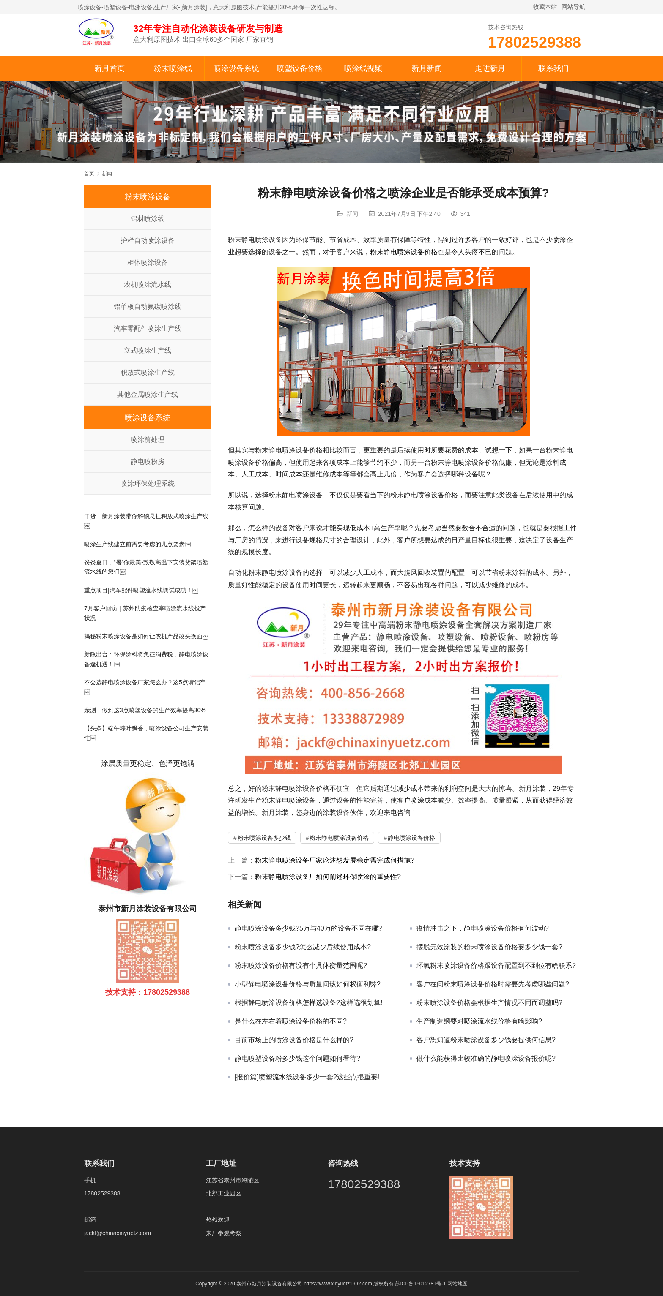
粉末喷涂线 (173, 68)
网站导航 (573, 6)
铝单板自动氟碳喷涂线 (147, 306)
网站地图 (457, 1284)
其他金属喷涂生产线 (147, 394)
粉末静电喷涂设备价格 (404, 252)
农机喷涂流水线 (147, 284)
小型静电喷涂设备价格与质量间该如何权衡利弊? (308, 984)
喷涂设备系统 (236, 68)
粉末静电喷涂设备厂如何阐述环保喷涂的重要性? (328, 876)
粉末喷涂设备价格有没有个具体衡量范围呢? (301, 965)
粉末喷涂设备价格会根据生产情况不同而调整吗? (489, 1002)
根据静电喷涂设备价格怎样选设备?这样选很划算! (308, 1002)
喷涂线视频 (363, 68)
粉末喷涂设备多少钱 (264, 837)
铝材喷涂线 (147, 218)
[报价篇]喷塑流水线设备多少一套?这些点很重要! (307, 1077)
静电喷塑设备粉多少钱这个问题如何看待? (297, 1058)
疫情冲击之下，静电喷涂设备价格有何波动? (482, 928)
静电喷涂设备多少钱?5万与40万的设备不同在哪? (308, 928)
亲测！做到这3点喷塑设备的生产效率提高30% (145, 710)
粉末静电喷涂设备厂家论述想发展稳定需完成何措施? (334, 860)
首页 (89, 174)
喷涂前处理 (147, 439)
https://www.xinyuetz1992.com (338, 1284)
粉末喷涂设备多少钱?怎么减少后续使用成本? (303, 946)
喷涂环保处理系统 (148, 483)
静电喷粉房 (147, 461)
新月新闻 (426, 68)
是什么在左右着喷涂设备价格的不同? (291, 1021)
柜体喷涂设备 (147, 262)
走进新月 (490, 68)
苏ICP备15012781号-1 (421, 1284)
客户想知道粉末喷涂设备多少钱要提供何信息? (486, 1039)
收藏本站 (545, 6)
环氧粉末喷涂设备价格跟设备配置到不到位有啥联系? (496, 965)
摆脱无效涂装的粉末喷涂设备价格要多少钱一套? (489, 946)
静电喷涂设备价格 (411, 837)
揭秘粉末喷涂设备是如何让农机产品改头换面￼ (146, 636)
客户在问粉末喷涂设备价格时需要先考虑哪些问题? (492, 984)
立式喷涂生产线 (147, 350)
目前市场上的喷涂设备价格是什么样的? (294, 1039)
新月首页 (109, 68)
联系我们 (553, 68)
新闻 (352, 213)
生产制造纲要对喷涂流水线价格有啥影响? (479, 1021)
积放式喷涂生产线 (148, 372)
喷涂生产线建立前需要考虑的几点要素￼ (137, 544)
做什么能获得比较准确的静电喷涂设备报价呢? (486, 1058)
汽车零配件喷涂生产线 (147, 328)
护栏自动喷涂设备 (148, 240)
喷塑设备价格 (300, 68)
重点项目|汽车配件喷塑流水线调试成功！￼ (141, 590)
